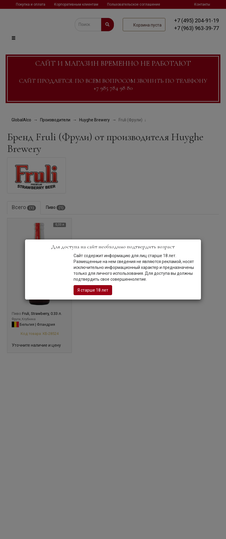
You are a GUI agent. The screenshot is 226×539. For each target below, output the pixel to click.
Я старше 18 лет (92, 290)
